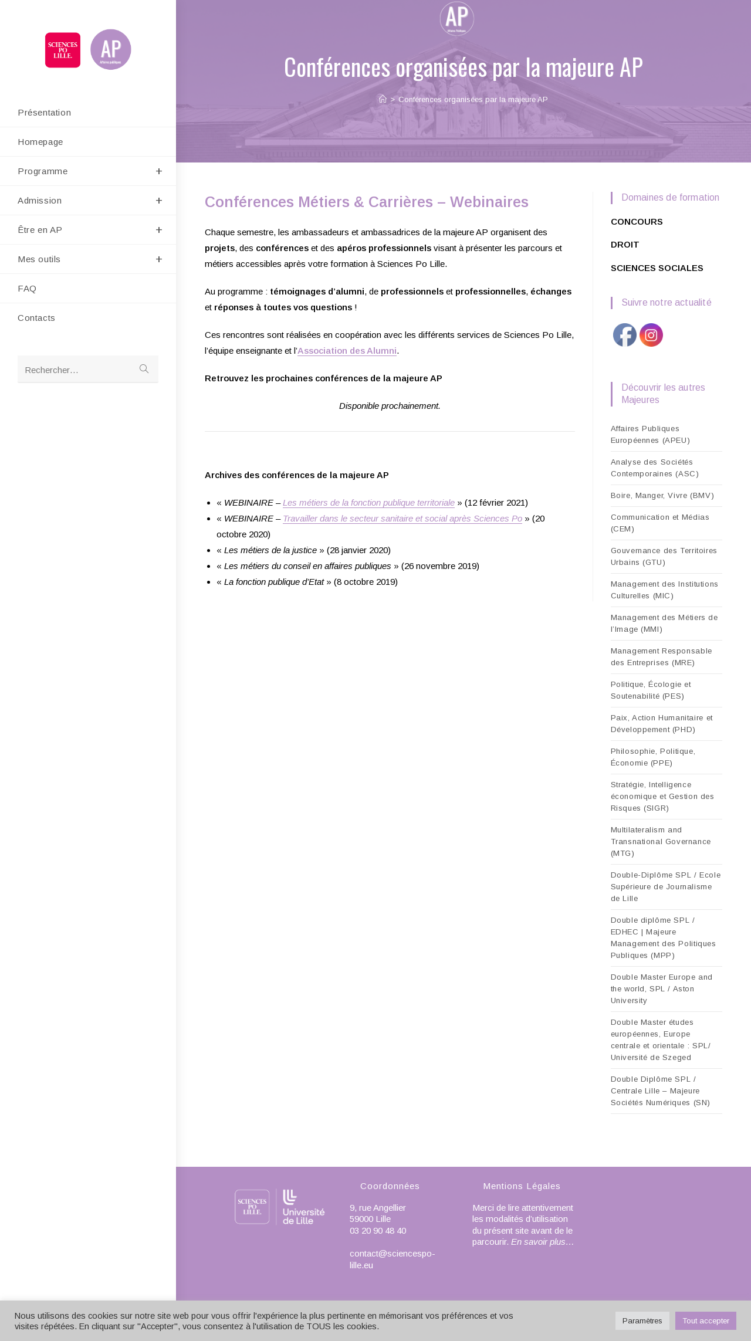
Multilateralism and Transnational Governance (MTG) (661, 841)
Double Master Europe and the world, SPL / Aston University (662, 989)
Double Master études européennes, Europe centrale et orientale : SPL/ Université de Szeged (661, 1040)
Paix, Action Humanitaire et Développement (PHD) (662, 723)
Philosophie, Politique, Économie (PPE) (653, 757)
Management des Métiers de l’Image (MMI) (664, 623)
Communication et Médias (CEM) (660, 523)
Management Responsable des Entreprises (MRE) (661, 656)
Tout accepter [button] (705, 1320)
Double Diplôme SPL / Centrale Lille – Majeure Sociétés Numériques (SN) (661, 1091)
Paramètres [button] (642, 1320)
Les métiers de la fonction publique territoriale (369, 502)
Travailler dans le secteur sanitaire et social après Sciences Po (402, 518)
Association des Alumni (347, 350)
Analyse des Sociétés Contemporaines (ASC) (655, 468)
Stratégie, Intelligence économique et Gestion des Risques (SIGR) (663, 796)
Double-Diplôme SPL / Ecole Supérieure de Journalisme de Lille (666, 887)
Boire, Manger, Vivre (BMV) (663, 495)
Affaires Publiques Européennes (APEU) (651, 434)
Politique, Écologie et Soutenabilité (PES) (651, 690)
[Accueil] (383, 99)
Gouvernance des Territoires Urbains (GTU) (664, 556)
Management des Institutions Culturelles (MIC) (665, 590)
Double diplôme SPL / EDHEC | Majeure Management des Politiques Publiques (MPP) (663, 938)
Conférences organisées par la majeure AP (473, 99)
